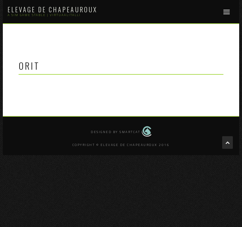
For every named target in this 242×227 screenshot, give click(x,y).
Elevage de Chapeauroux (52, 9)
